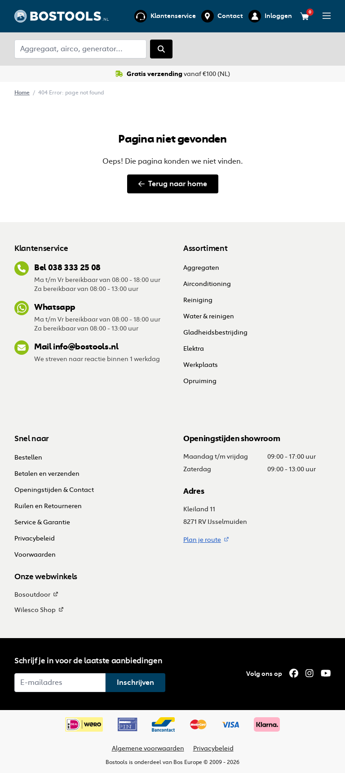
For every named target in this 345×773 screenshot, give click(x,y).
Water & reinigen (208, 316)
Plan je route (202, 540)
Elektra (193, 349)
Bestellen (29, 457)
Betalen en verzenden (47, 474)
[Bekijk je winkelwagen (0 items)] (304, 16)
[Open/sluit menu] (326, 16)
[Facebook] (293, 673)
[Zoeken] (161, 49)
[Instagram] (309, 673)
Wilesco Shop (35, 610)
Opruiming (200, 381)
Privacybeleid (34, 538)
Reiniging (197, 300)
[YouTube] (326, 673)
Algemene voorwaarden (148, 748)
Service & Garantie (42, 522)
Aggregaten (201, 268)
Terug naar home (172, 183)
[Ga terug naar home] (61, 16)
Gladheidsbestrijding (215, 332)
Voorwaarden (35, 555)
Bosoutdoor (32, 595)
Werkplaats (200, 365)
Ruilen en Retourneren (48, 506)
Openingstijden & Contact (54, 490)
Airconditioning (207, 284)
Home (22, 92)
